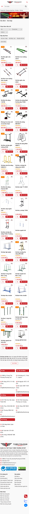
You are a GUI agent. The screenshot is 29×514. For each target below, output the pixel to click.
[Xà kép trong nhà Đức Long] (7, 267)
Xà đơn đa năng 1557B (5, 101)
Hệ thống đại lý (3, 478)
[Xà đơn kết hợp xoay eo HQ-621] (21, 311)
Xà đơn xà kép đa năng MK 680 (20, 253)
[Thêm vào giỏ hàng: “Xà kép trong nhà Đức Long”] (3, 282)
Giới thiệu (2, 476)
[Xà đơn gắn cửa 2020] (7, 50)
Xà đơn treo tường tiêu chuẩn (6, 79)
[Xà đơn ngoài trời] (21, 224)
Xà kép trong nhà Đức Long (6, 274)
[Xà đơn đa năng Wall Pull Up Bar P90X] (21, 94)
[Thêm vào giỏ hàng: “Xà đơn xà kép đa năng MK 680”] (17, 260)
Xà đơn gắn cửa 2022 (20, 81)
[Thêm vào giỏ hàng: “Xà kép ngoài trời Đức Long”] (17, 282)
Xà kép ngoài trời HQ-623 (6, 341)
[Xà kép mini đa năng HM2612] (7, 159)
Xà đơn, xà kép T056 (21, 210)
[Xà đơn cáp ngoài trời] (7, 202)
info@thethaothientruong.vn (8, 462)
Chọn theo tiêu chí (5, 26)
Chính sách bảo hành (5, 484)
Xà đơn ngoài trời (20, 230)
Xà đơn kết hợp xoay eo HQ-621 (21, 318)
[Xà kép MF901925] (21, 334)
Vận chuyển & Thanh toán (6, 480)
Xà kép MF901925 (20, 340)
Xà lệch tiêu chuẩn (21, 295)
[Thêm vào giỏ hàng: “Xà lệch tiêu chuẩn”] (17, 303)
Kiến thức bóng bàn (5, 494)
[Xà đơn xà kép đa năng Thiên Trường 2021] (7, 224)
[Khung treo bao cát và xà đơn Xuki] (7, 115)
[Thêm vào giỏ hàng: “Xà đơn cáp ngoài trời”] (3, 217)
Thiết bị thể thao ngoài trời (21, 486)
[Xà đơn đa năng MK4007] (21, 115)
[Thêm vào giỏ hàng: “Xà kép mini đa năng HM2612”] (3, 173)
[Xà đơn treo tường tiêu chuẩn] (7, 72)
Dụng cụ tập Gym (10, 10)
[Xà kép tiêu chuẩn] (7, 289)
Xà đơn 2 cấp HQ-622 (6, 319)
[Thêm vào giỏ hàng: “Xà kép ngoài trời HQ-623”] (3, 348)
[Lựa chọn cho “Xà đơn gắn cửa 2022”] (17, 86)
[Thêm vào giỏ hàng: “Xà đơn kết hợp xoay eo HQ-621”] (17, 326)
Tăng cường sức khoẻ (5, 501)
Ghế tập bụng (18, 480)
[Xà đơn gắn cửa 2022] (21, 72)
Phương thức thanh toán (6, 482)
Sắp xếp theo (4, 35)
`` (4, 32)
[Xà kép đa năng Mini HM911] (21, 137)
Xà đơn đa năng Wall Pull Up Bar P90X (21, 101)
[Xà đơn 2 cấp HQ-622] (7, 311)
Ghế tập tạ (17, 476)
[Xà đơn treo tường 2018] (21, 50)
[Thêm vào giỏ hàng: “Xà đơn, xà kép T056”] (17, 217)
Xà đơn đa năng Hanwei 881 (5, 188)
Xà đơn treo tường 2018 (21, 57)
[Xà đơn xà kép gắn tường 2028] (7, 137)
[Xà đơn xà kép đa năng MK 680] (21, 245)
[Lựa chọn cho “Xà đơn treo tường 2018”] (17, 65)
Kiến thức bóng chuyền (5, 504)
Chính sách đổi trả (4, 486)
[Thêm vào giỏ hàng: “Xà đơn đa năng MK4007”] (17, 130)
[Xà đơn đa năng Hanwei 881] (7, 180)
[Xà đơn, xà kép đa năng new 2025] (21, 159)
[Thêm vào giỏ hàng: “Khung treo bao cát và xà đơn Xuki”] (3, 130)
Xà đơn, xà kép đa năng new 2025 (20, 166)
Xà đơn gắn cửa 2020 (5, 57)
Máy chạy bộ (18, 484)
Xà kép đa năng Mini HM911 (21, 144)
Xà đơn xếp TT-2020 (21, 187)
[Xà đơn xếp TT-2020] (21, 180)
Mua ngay (10, 64)
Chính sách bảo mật (5, 488)
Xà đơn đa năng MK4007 (20, 123)
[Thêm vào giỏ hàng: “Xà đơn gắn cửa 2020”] (3, 65)
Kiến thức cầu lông (4, 498)
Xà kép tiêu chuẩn (6, 295)
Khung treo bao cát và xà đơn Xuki (7, 123)
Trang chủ (2, 10)
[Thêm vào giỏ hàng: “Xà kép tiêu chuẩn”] (3, 303)
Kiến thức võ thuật (4, 500)
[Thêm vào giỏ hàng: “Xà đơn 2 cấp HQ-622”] (3, 326)
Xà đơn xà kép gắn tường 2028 (6, 146)
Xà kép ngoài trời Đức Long (20, 274)
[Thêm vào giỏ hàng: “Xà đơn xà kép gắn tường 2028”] (3, 151)
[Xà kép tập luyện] (7, 245)
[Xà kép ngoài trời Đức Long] (21, 267)
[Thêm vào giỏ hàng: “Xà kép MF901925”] (17, 348)
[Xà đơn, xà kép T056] (21, 202)
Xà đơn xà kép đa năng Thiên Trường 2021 (7, 233)
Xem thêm (14, 363)
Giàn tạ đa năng (18, 478)
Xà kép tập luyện (6, 252)
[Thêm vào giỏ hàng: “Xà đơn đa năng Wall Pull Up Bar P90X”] (17, 108)
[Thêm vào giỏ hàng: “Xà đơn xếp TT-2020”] (17, 195)
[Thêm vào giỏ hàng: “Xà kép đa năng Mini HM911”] (17, 151)
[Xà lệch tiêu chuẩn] (21, 289)
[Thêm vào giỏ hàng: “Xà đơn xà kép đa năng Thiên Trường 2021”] (3, 238)
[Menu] (2, 6)
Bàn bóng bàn (18, 482)
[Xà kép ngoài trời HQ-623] (7, 334)
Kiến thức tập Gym (4, 496)
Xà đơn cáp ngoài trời (6, 209)
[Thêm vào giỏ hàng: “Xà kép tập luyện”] (3, 260)
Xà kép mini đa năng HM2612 (7, 166)
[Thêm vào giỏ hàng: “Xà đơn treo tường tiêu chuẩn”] (3, 86)
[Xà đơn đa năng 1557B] (7, 94)
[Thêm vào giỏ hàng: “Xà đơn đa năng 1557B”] (3, 108)
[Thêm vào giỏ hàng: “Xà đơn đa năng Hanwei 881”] (3, 195)
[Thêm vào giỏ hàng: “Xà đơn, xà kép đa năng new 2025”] (17, 173)
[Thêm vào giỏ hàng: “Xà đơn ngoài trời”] (17, 238)
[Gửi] (25, 6)
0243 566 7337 (4, 460)
